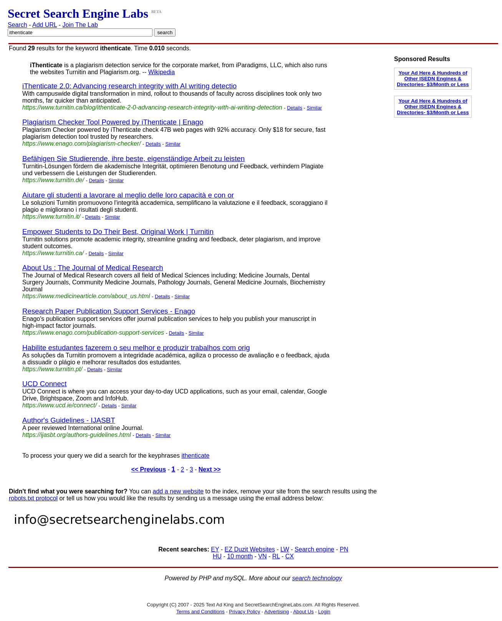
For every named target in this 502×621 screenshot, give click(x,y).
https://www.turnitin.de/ (53, 180)
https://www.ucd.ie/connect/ (59, 405)
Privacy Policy (244, 611)
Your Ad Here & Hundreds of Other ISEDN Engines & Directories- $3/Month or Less (433, 78)
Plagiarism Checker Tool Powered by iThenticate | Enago (112, 122)
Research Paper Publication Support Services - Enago (108, 311)
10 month (240, 556)
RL (276, 556)
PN (344, 549)
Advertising (276, 611)
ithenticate (195, 455)
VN (262, 556)
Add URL (44, 25)
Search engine (314, 549)
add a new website (178, 491)
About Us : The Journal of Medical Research (92, 268)
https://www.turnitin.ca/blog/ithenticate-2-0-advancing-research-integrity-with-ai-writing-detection (152, 107)
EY (215, 549)
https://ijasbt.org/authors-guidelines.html (76, 435)
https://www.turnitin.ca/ (53, 253)
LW (284, 549)
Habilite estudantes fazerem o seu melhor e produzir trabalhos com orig (136, 348)
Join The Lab (80, 25)
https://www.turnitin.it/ (51, 216)
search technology (317, 578)
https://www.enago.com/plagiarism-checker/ (81, 143)
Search (17, 25)
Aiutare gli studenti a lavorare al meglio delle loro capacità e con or (128, 195)
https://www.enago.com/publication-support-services (93, 332)
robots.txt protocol (33, 498)
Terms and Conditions (200, 611)
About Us (303, 611)
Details (294, 108)
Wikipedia (161, 72)
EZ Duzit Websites (250, 549)
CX (289, 556)
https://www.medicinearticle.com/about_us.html (86, 296)
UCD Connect (44, 384)
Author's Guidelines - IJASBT (68, 420)
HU (217, 556)
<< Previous (148, 469)
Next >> (210, 469)
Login (324, 611)
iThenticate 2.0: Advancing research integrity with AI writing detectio (129, 86)
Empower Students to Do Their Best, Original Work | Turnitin (118, 231)
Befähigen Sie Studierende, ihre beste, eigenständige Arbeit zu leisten (133, 158)
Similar (314, 108)
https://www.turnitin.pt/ (52, 369)
